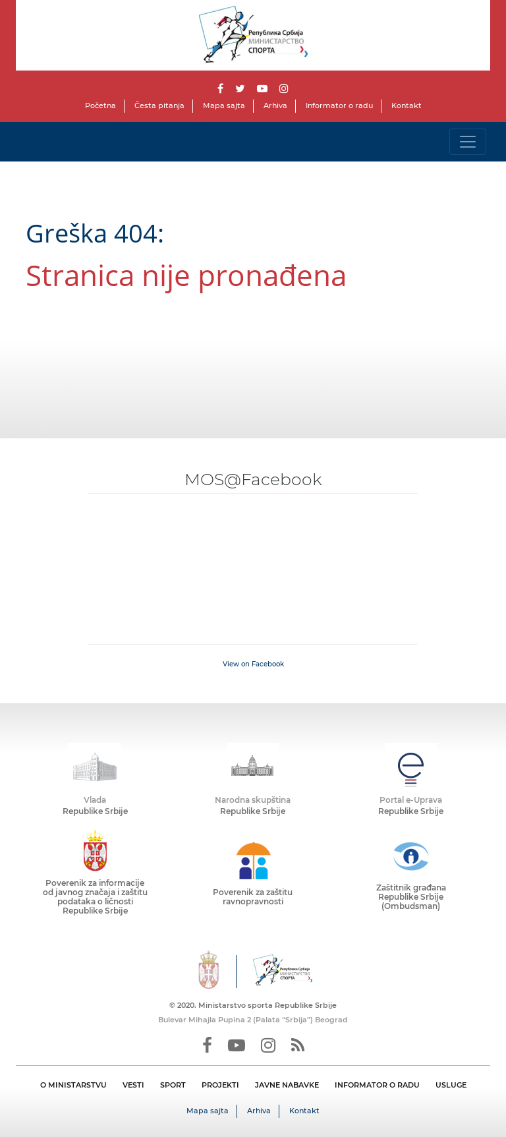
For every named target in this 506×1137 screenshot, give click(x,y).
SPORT (173, 1085)
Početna (100, 105)
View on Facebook (253, 664)
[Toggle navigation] (467, 142)
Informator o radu (339, 105)
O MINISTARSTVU (73, 1085)
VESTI (133, 1085)
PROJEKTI (220, 1085)
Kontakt (406, 105)
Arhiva (275, 105)
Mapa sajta (224, 105)
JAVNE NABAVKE (287, 1085)
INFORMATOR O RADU (377, 1085)
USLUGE (451, 1085)
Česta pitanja (159, 105)
